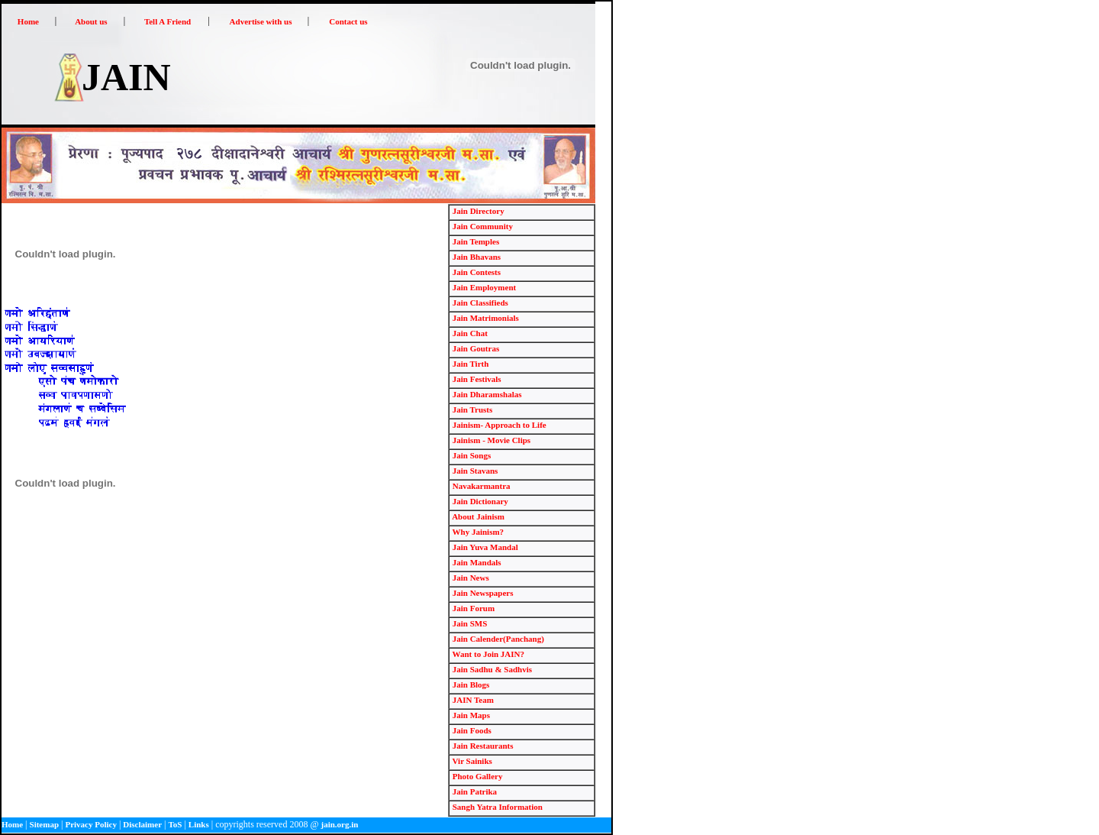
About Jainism (477, 516)
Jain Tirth (469, 363)
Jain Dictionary (479, 501)
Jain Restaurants (482, 745)
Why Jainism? (477, 531)
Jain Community (481, 226)
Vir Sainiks (471, 760)
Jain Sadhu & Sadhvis (491, 669)
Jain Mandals (475, 562)
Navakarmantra (480, 485)
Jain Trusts (471, 409)
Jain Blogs (469, 684)
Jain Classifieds (479, 302)
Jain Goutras (474, 348)
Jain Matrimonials (484, 317)
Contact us (348, 21)
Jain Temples (474, 241)
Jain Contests (475, 272)
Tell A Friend (167, 21)
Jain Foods (470, 730)
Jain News (469, 577)
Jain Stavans (474, 470)
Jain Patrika (473, 791)
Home (28, 21)
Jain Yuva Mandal (484, 547)
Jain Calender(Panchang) (497, 638)
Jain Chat (469, 333)
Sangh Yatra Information (496, 806)
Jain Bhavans (475, 256)
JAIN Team (472, 699)
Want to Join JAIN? (487, 654)
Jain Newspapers (482, 592)
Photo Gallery (476, 776)
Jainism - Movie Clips (490, 440)
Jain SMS (468, 623)
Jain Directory (477, 210)
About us (91, 21)
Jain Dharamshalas (486, 394)
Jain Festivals (475, 379)
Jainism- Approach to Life (498, 424)
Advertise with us (261, 21)
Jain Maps (470, 715)
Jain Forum (472, 608)
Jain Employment (483, 287)
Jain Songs (470, 455)
